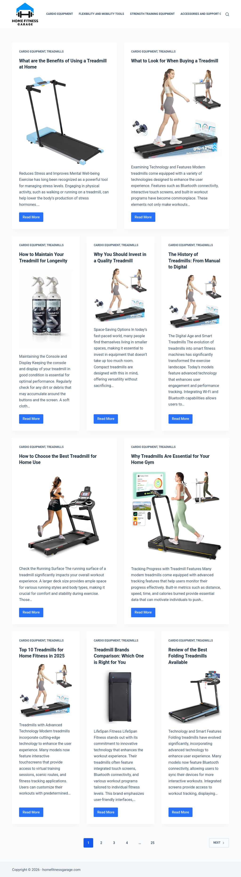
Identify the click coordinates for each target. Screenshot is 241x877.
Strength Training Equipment (152, 14)
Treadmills (55, 51)
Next (219, 841)
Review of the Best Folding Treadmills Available (188, 655)
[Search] (227, 14)
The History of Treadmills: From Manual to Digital (195, 260)
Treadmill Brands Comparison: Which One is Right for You (119, 655)
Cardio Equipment (59, 14)
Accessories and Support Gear (204, 14)
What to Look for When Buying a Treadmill (175, 61)
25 (152, 842)
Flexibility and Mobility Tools (101, 14)
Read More (33, 218)
